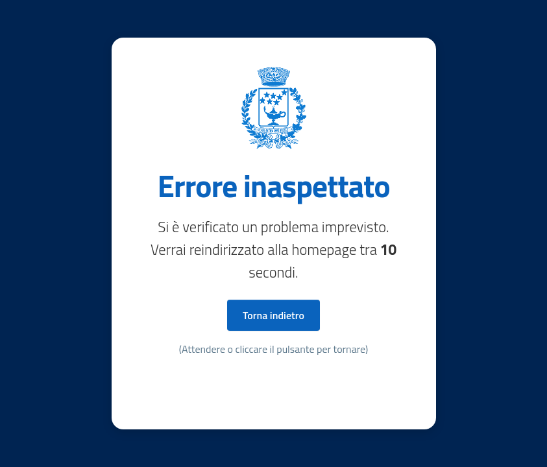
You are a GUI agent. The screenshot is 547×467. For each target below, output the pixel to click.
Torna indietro (273, 315)
